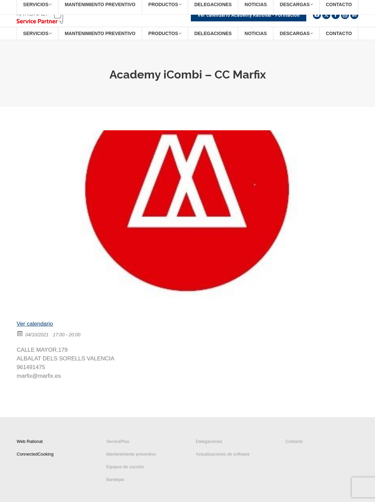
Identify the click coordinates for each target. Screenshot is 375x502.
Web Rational (30, 441)
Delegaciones (209, 441)
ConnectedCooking (35, 454)
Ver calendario (35, 324)
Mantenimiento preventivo (131, 454)
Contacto (294, 441)
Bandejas (115, 479)
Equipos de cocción (125, 466)
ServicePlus (117, 441)
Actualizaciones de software (223, 454)
